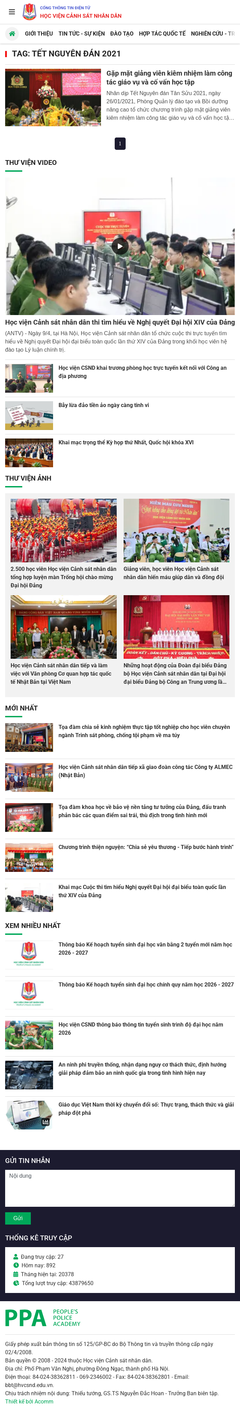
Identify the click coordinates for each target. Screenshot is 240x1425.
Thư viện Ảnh (28, 478)
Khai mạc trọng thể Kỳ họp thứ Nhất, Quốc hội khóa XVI (126, 442)
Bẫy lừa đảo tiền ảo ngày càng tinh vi (104, 405)
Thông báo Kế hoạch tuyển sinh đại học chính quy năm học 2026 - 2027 (146, 984)
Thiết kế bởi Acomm (29, 1401)
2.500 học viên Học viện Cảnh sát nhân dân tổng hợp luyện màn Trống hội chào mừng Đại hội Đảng (63, 577)
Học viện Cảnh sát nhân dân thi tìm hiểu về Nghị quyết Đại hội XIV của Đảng (120, 322)
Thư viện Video (31, 162)
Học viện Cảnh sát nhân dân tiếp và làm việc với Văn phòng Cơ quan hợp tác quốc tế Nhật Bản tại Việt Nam (61, 673)
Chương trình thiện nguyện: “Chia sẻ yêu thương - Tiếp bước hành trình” (146, 847)
